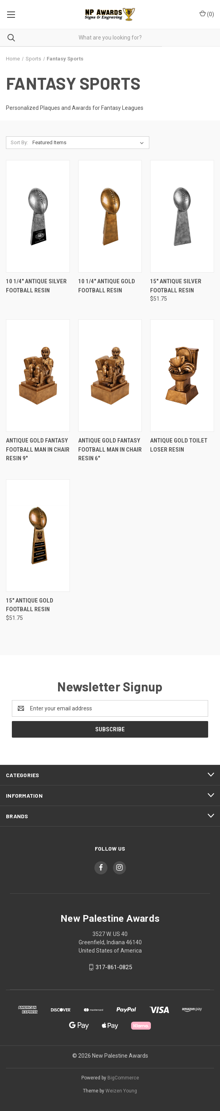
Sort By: (19, 142)
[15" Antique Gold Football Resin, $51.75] (38, 535)
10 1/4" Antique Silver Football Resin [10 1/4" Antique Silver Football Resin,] (36, 286)
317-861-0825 (114, 967)
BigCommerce (123, 1078)
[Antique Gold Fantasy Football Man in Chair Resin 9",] (38, 375)
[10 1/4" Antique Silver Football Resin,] (38, 216)
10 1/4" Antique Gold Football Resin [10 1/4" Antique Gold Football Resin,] (106, 286)
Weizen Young (121, 1091)
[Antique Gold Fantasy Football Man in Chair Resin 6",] (110, 375)
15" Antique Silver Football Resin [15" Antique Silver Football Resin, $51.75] (175, 286)
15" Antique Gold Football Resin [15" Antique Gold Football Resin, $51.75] (29, 605)
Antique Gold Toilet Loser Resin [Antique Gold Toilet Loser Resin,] (178, 445)
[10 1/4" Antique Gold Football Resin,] (110, 216)
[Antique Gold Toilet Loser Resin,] (182, 375)
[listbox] (89, 143)
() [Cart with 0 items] (206, 13)
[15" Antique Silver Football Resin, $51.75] (182, 216)
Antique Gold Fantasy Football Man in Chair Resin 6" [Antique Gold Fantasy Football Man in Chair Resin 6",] (110, 449)
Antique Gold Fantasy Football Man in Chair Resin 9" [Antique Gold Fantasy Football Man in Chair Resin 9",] (38, 449)
